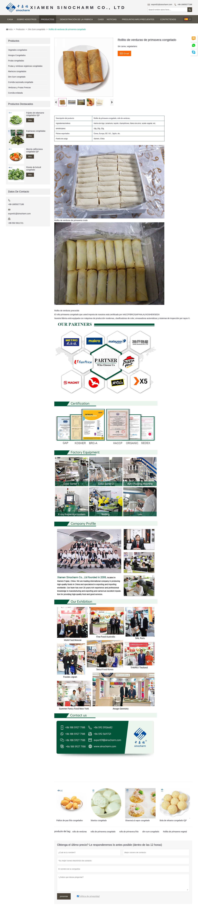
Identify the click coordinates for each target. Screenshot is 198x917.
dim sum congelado (150, 832)
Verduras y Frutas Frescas (19, 87)
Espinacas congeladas (35, 131)
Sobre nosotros (26, 19)
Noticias (111, 19)
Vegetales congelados (17, 50)
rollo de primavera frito (128, 832)
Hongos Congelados (17, 55)
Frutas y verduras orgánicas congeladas (25, 66)
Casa (10, 19)
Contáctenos (168, 19)
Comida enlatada (15, 93)
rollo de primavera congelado (103, 832)
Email (124, 53)
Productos (47, 19)
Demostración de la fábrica (76, 19)
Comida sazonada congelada (20, 82)
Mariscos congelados (17, 71)
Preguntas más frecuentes (138, 19)
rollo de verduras (79, 832)
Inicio (9, 29)
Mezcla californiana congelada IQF (34, 150)
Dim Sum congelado (36, 29)
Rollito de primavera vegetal (175, 832)
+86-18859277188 (185, 4)
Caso (101, 19)
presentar (64, 897)
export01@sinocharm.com (161, 4)
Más (30, 120)
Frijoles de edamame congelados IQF (35, 114)
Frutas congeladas (16, 61)
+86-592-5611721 (15, 223)
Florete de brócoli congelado (33, 168)
